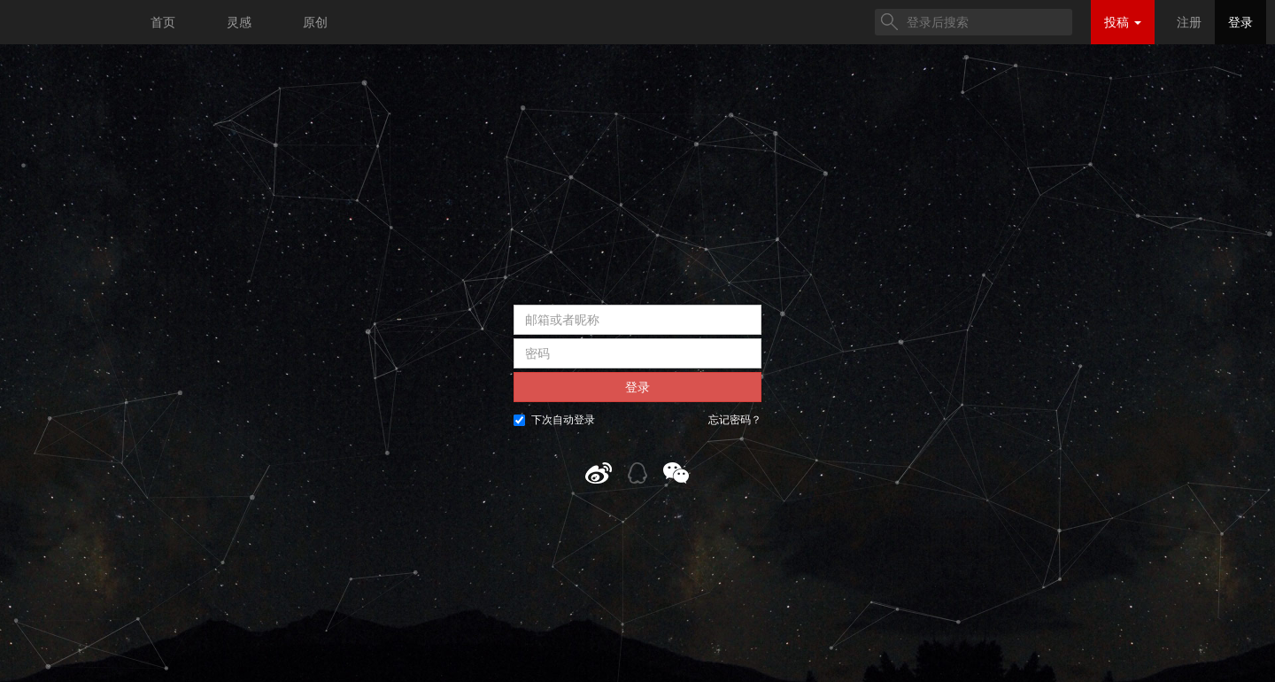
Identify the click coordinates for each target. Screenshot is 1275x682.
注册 (1189, 22)
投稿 (1122, 22)
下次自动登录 (554, 420)
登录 (1240, 22)
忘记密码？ (734, 420)
